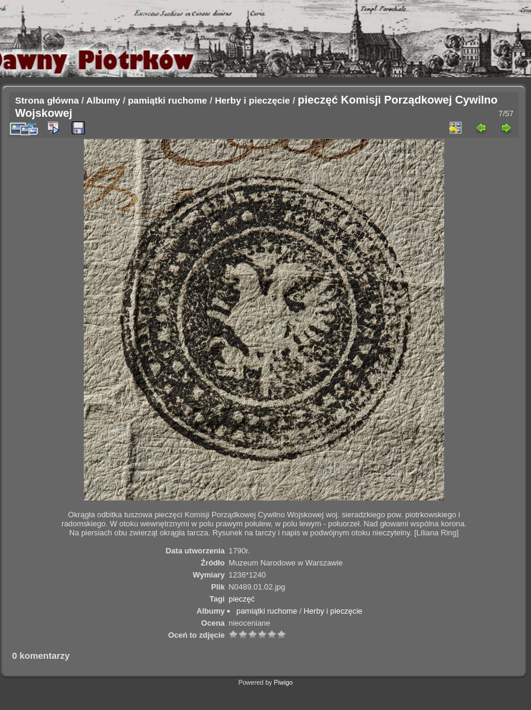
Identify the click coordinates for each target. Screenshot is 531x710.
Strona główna (47, 100)
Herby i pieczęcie (252, 100)
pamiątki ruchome (167, 100)
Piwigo (283, 682)
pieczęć (241, 598)
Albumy (103, 100)
